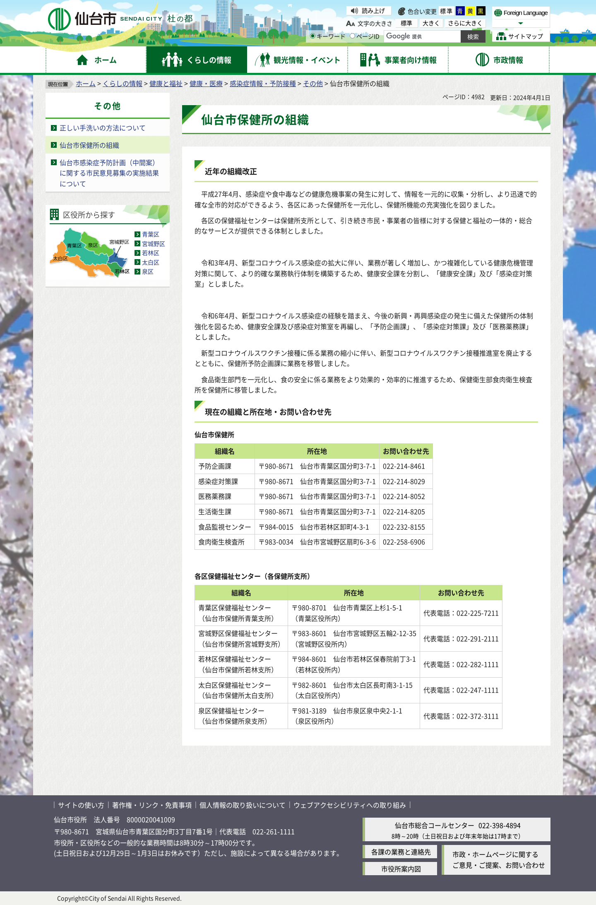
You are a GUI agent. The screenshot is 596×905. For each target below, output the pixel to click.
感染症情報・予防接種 (263, 83)
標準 (446, 11)
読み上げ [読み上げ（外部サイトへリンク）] (373, 10)
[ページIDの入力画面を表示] (352, 36)
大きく (431, 23)
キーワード (328, 36)
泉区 (148, 271)
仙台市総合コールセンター (434, 825)
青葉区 (150, 234)
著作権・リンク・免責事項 (152, 805)
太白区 (150, 262)
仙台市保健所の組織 (89, 145)
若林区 (150, 252)
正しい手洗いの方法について (103, 127)
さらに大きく (465, 23)
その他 (313, 83)
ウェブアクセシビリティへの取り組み (349, 805)
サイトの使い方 (81, 805)
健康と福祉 (166, 83)
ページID (365, 36)
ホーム (86, 83)
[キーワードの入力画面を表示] (312, 36)
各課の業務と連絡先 (401, 852)
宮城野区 (153, 243)
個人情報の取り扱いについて (242, 805)
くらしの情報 (122, 83)
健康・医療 (206, 83)
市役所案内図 (401, 869)
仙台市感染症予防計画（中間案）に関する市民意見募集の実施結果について (109, 172)
